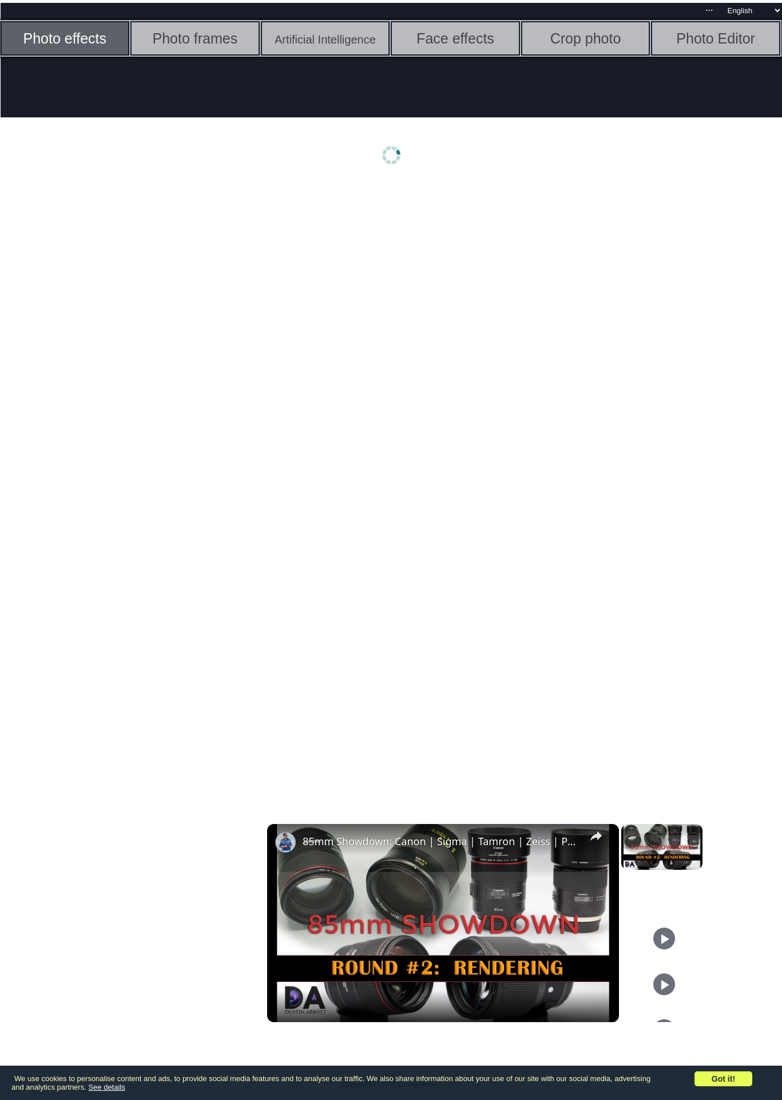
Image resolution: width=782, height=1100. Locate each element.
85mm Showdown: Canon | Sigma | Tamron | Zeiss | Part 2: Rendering (441, 841)
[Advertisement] (89, 365)
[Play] (664, 938)
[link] (285, 842)
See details (106, 1087)
